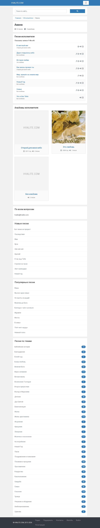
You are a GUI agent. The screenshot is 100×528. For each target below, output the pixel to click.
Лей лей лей (19, 249)
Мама (17, 288)
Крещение (50, 426)
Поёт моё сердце (21, 328)
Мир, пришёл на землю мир (28, 75)
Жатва (50, 412)
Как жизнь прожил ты (25, 67)
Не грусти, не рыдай (22, 298)
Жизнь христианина (50, 416)
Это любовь (68, 147)
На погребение (50, 442)
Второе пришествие (50, 387)
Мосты (17, 318)
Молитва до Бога (21, 303)
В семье (17, 323)
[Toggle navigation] (86, 3)
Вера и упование (50, 372)
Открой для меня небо (31, 148)
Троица (50, 496)
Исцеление (50, 422)
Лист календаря (20, 269)
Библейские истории (50, 347)
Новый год (18, 274)
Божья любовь (50, 362)
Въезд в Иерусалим (50, 392)
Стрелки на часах (21, 264)
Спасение (50, 491)
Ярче (16, 244)
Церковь (50, 511)
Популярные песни (25, 282)
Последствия (20, 234)
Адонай (17, 254)
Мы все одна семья (22, 293)
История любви (23, 60)
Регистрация (40, 525)
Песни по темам (23, 341)
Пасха (50, 451)
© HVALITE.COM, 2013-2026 (22, 522)
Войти (78, 520)
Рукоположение (50, 476)
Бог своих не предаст (23, 229)
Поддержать (48, 520)
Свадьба (50, 481)
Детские (50, 397)
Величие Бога (50, 367)
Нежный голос (20, 332)
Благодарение (50, 352)
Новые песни (22, 223)
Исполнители (28, 18)
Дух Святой (50, 402)
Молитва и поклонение (50, 436)
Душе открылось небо (25, 53)
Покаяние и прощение (50, 461)
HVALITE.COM (17, 3)
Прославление (50, 466)
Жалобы (70, 520)
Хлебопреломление (50, 506)
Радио (37, 520)
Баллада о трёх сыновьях (24, 308)
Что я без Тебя (22, 96)
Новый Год (21, 82)
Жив (16, 239)
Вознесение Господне (50, 382)
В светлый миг (22, 45)
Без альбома (31, 194)
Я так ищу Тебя (20, 259)
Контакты (59, 520)
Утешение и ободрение (50, 501)
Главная (18, 18)
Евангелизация (50, 407)
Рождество (50, 471)
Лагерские (50, 432)
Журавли (18, 313)
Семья (19, 89)
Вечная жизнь (50, 377)
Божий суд (50, 357)
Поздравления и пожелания (50, 456)
